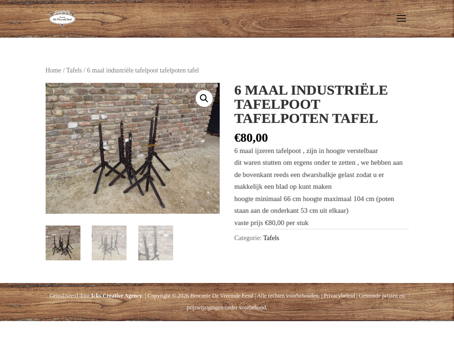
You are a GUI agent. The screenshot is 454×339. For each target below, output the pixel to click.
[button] (204, 98)
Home (54, 70)
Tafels (74, 70)
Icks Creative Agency (116, 295)
